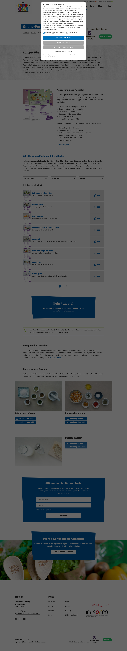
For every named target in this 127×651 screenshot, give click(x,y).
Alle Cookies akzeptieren (63, 37)
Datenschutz (73, 55)
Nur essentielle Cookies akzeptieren (63, 47)
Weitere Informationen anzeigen (63, 51)
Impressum (81, 55)
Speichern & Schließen (63, 42)
